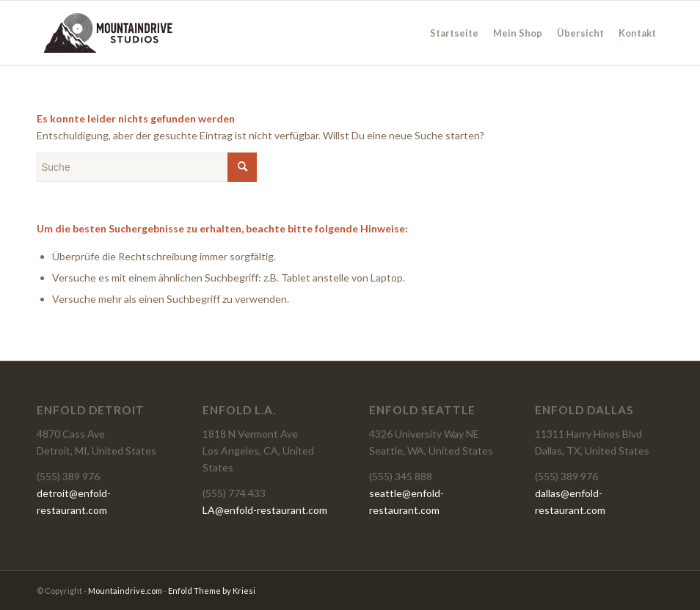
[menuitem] (454, 33)
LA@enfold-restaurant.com (265, 510)
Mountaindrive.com (125, 590)
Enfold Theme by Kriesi (211, 590)
